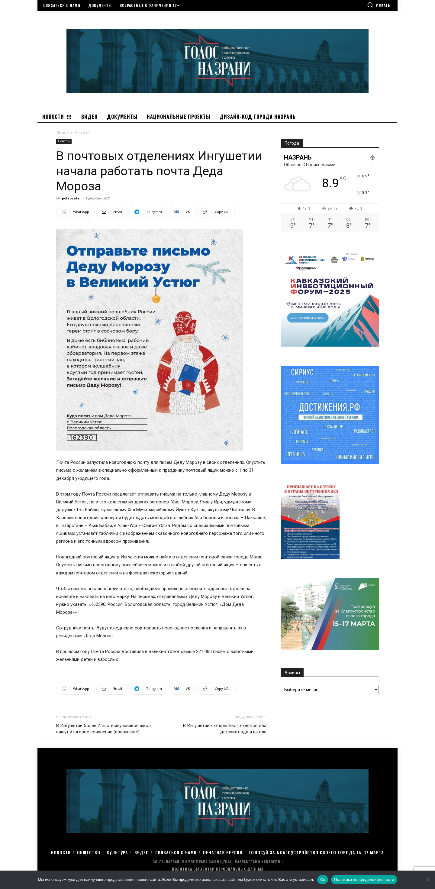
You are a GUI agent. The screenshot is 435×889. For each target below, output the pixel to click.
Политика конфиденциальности (364, 879)
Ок (322, 879)
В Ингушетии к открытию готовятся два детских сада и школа (224, 729)
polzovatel (71, 198)
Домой (62, 132)
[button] (378, 5)
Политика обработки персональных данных (217, 868)
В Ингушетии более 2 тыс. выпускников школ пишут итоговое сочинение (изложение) (103, 729)
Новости (64, 141)
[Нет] (427, 880)
